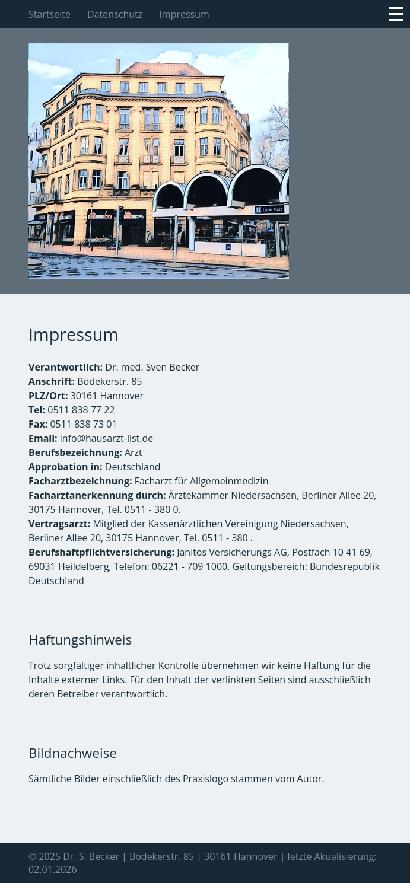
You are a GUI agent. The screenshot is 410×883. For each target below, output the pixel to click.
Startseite (49, 14)
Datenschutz (114, 14)
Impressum (184, 14)
